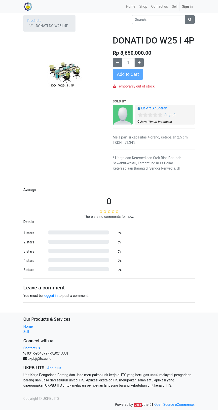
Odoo (138, 405)
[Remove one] (117, 62)
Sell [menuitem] (175, 6)
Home (28, 326)
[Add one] (139, 62)
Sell (26, 332)
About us (54, 368)
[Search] (190, 19)
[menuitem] (130, 6)
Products (34, 21)
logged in (50, 296)
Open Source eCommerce (174, 405)
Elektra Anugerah (154, 108)
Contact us (31, 348)
